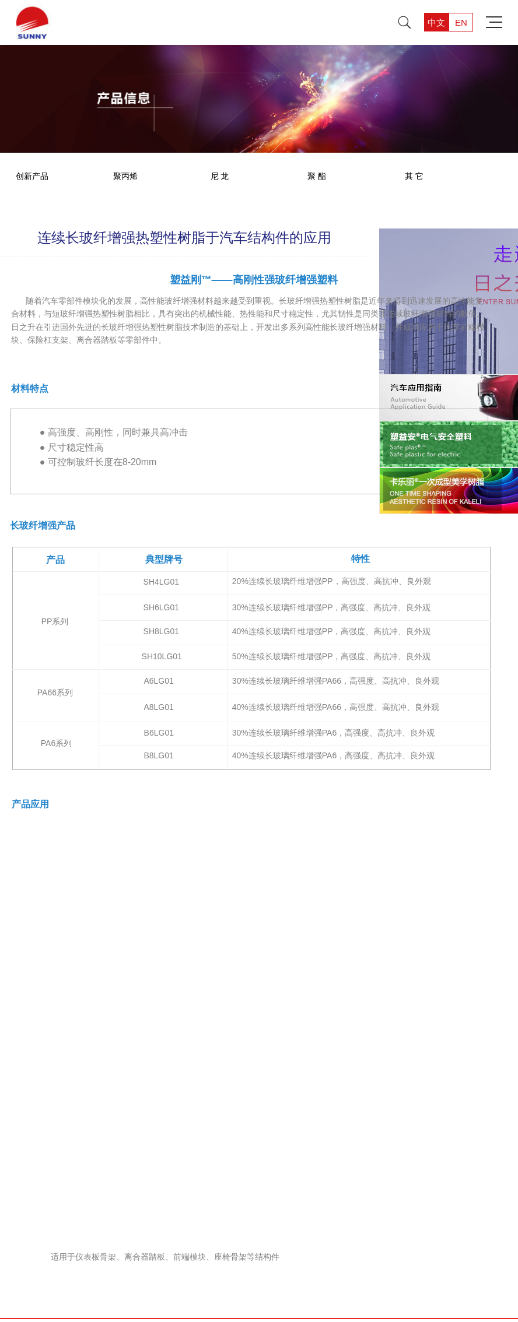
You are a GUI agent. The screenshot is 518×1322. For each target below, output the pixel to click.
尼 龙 (220, 176)
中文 (436, 22)
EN (461, 22)
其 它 (414, 176)
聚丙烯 (125, 176)
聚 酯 (316, 176)
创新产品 (32, 176)
